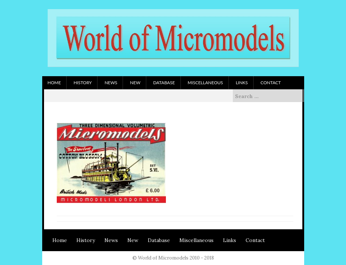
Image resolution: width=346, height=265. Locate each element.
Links (242, 82)
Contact (271, 82)
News (110, 82)
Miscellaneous (205, 82)
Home (54, 82)
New (135, 82)
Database (164, 82)
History (82, 82)
